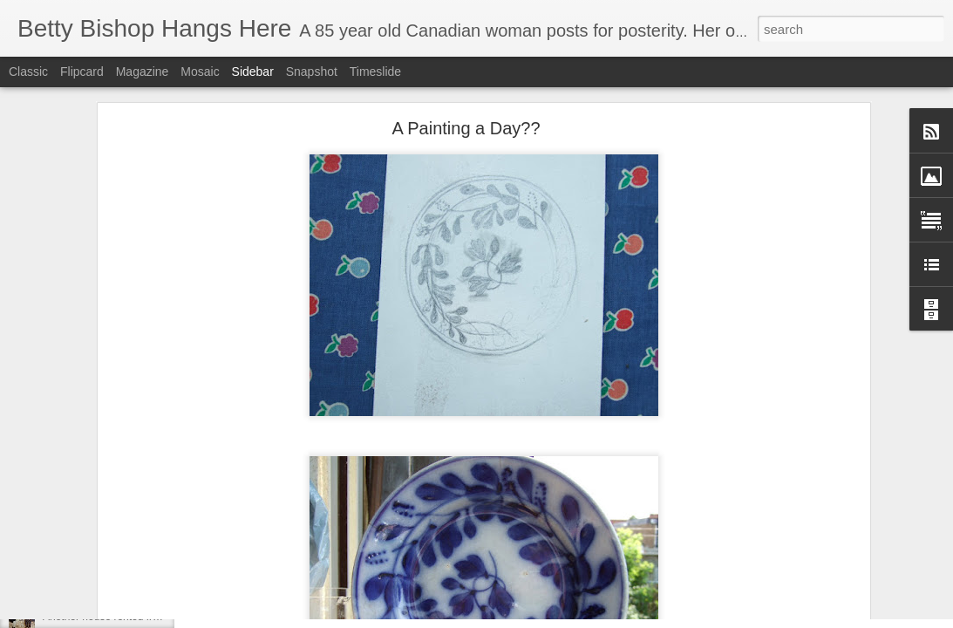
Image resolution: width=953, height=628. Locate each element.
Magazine (142, 71)
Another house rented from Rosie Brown (136, 617)
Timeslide (375, 71)
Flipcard (82, 71)
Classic (28, 71)
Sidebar (253, 71)
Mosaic (199, 71)
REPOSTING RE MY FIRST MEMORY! (134, 577)
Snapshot (311, 71)
